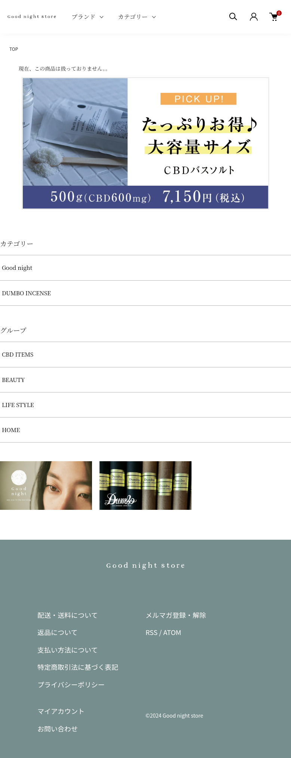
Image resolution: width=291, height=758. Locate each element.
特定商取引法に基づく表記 (77, 667)
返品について (57, 632)
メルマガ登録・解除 (176, 615)
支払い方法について (67, 649)
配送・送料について (67, 615)
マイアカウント (61, 711)
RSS (151, 632)
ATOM (172, 632)
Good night (17, 267)
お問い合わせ (57, 728)
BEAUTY (13, 379)
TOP (13, 49)
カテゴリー (132, 16)
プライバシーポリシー (71, 684)
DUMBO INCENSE (26, 293)
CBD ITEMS (17, 354)
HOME (11, 430)
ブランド (83, 16)
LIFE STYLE (18, 405)
